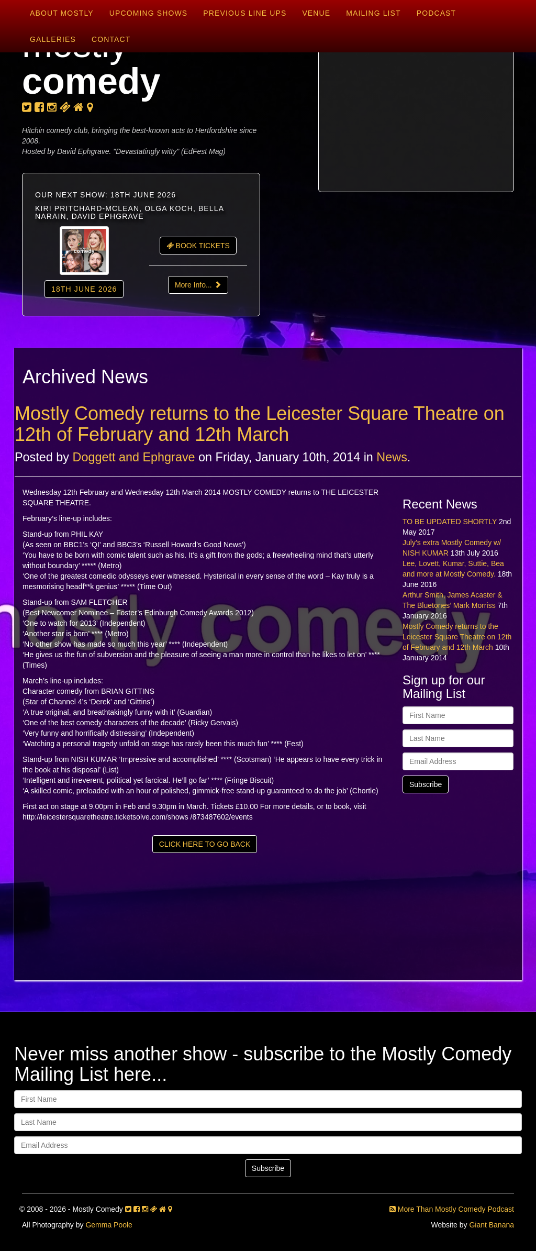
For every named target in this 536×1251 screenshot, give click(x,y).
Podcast (436, 13)
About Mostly (62, 13)
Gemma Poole (108, 1225)
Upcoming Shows (148, 13)
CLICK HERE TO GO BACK (205, 844)
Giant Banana (491, 1225)
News (391, 457)
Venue (316, 13)
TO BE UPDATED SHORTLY (450, 521)
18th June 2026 (84, 289)
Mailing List (373, 13)
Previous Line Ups (244, 13)
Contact (111, 39)
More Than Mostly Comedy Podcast (451, 1209)
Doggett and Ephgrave (134, 457)
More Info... (198, 285)
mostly (91, 63)
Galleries (53, 39)
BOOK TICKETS (198, 245)
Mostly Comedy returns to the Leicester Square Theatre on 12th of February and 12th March (260, 424)
